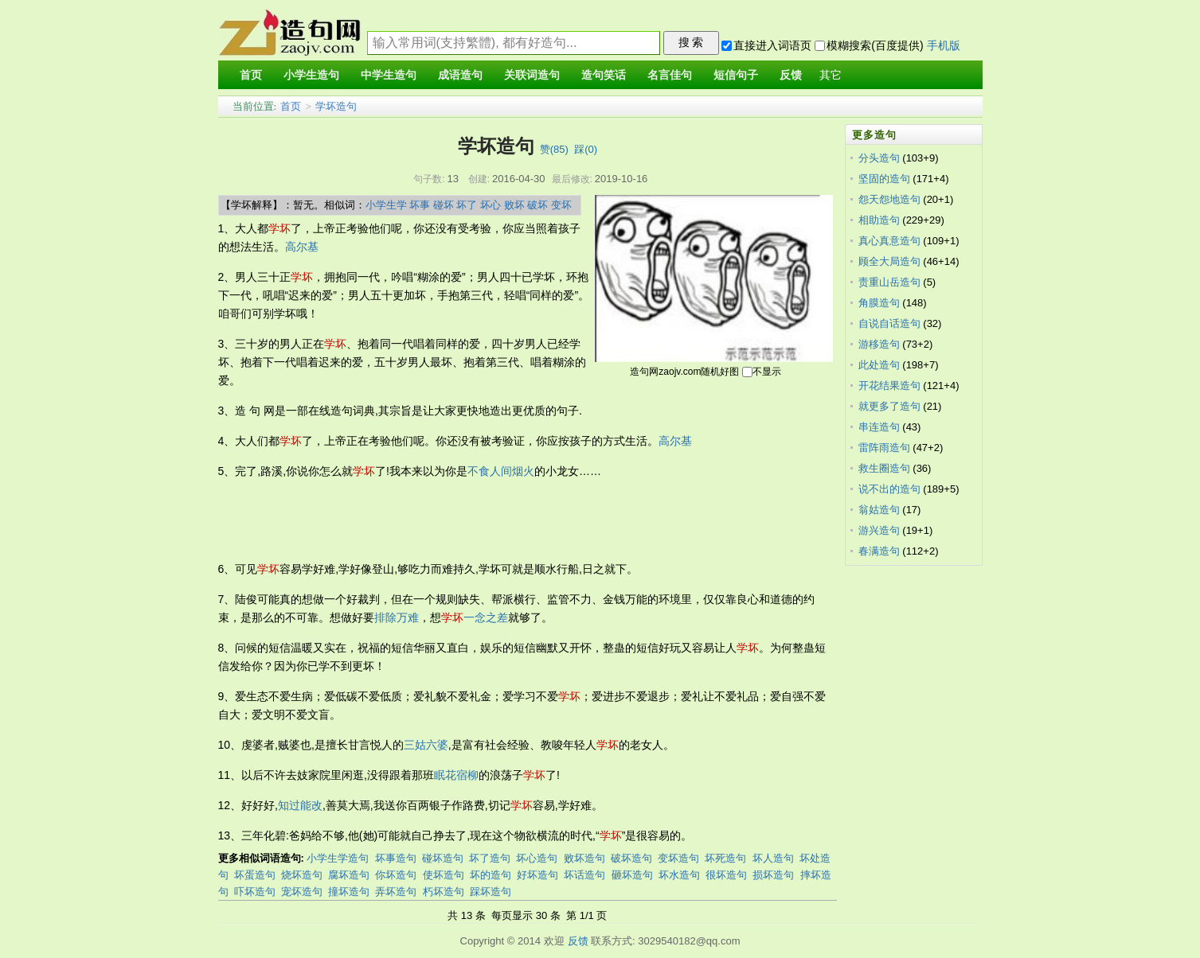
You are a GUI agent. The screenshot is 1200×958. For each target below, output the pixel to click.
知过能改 (300, 805)
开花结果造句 (889, 385)
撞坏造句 (348, 892)
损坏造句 (773, 875)
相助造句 (879, 220)
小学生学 (386, 205)
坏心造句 (536, 858)
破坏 (537, 205)
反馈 (578, 941)
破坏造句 (631, 858)
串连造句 (879, 427)
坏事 (419, 205)
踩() (585, 149)
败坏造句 (584, 858)
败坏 (514, 205)
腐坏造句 (348, 875)
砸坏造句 (632, 875)
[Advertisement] (508, 520)
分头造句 (879, 158)
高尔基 (302, 246)
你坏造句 (395, 875)
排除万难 (396, 617)
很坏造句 (726, 875)
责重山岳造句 (889, 282)
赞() (554, 149)
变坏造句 (678, 858)
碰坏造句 (442, 858)
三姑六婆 (426, 744)
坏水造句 (679, 875)
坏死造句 (725, 858)
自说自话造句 (889, 323)
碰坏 (443, 205)
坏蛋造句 (255, 875)
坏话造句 (584, 875)
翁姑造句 (879, 510)
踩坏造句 (490, 892)
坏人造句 (773, 858)
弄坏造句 (395, 892)
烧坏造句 (301, 875)
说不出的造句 (889, 489)
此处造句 (879, 365)
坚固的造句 (884, 179)
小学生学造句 (338, 858)
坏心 (490, 205)
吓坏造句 (255, 892)
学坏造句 (336, 106)
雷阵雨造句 (884, 448)
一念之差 (485, 617)
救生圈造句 (884, 468)
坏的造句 (490, 875)
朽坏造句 (443, 892)
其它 (830, 75)
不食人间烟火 (500, 471)
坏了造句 (489, 858)
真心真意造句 (889, 241)
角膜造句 (879, 303)
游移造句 (879, 344)
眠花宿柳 (456, 775)
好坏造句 (537, 875)
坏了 (466, 205)
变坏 (561, 205)
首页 (290, 106)
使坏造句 (443, 875)
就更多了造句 (889, 406)
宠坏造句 (301, 892)
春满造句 (879, 551)
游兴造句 (879, 530)
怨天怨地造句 (889, 199)
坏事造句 (395, 858)
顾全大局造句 (889, 261)
